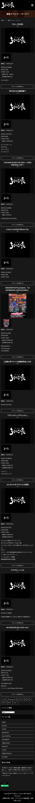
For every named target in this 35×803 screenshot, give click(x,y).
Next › (10, 703)
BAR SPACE (5, 732)
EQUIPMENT (6, 739)
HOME (2, 20)
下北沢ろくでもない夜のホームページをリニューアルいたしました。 (17, 774)
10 (2, 703)
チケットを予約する (17, 86)
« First (4, 699)
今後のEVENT (6, 743)
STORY (4, 729)
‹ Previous (10, 699)
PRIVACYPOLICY (6, 753)
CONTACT (5, 746)
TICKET (4, 750)
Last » (15, 703)
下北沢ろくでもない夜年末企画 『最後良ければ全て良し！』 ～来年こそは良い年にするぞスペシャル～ (17, 769)
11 (5, 703)
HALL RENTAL (6, 736)
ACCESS (4, 726)
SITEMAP (4, 757)
